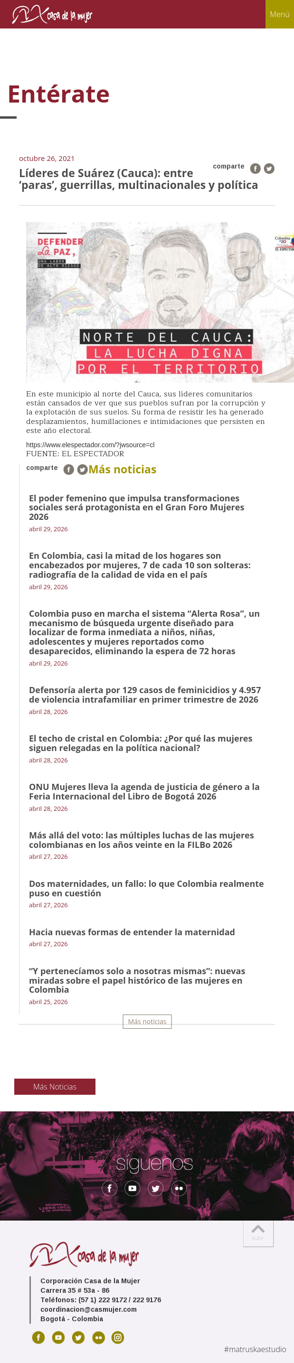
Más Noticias (54, 1086)
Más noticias (147, 1021)
